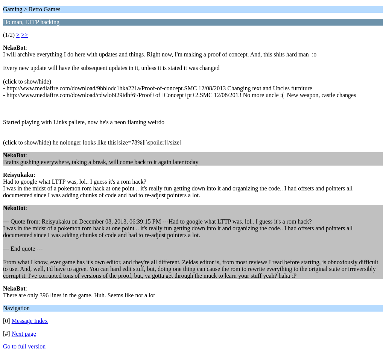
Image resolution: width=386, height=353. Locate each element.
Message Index (30, 321)
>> (24, 35)
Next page (24, 333)
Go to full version (24, 346)
